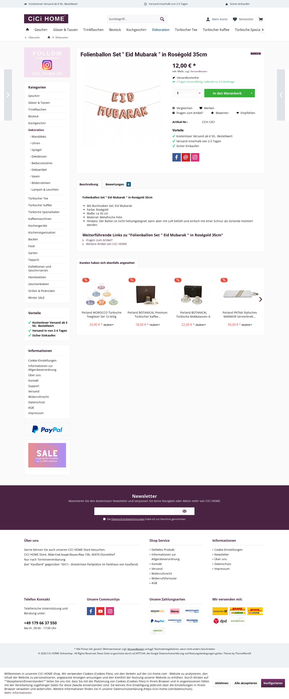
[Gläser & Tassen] (65, 30)
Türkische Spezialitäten (44, 212)
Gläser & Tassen (39, 103)
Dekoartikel (39, 170)
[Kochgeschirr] (136, 30)
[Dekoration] (160, 30)
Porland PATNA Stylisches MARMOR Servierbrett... (240, 314)
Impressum (36, 413)
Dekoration (36, 130)
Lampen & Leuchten (45, 189)
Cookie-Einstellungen (42, 360)
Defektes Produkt (163, 550)
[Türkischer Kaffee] (216, 30)
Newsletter (221, 554)
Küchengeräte (37, 226)
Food (31, 246)
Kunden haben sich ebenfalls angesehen (107, 263)
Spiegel (36, 150)
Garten (33, 253)
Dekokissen (39, 156)
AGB (31, 407)
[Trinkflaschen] (93, 30)
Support (33, 386)
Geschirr (34, 96)
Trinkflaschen (37, 109)
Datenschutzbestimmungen (128, 519)
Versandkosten (135, 649)
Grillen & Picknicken (41, 291)
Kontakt (33, 380)
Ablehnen (221, 683)
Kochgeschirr (37, 123)
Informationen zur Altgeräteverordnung (42, 368)
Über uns (34, 375)
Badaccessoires (41, 163)
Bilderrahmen (40, 183)
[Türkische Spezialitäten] (252, 30)
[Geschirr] (41, 30)
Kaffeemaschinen (40, 219)
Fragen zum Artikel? (187, 113)
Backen (33, 239)
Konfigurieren (273, 683)
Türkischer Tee (38, 198)
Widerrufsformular (164, 578)
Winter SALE (36, 298)
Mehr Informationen (18, 693)
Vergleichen (182, 108)
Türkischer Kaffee (40, 205)
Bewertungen (118, 184)
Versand (33, 391)
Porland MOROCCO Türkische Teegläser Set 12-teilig (101, 314)
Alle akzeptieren (246, 683)
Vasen (35, 176)
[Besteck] (115, 30)
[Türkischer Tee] (186, 30)
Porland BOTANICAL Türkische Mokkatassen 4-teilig (193, 315)
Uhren (35, 143)
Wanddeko (38, 136)
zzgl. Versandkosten (196, 71)
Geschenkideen (38, 284)
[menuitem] (260, 19)
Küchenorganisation (41, 232)
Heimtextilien (37, 277)
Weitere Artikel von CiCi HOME (104, 244)
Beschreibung (88, 184)
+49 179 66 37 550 (40, 623)
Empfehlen (245, 113)
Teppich (33, 260)
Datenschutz (36, 402)
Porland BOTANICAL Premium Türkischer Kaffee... (147, 314)
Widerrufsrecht (38, 397)
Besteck (33, 116)
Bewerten (220, 113)
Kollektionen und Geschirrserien (39, 268)
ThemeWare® (243, 653)
